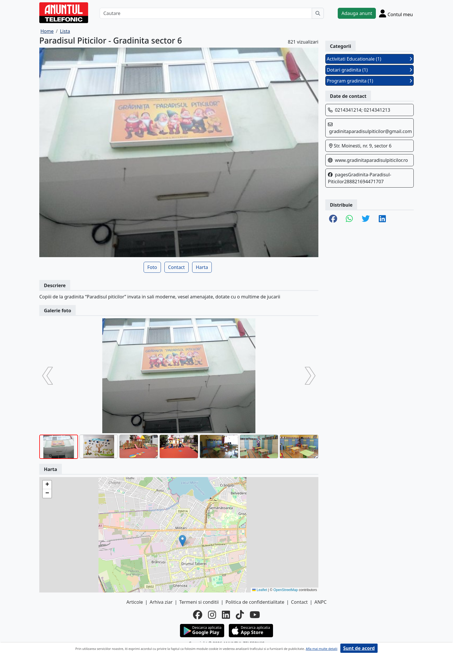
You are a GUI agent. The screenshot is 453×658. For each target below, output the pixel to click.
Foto (152, 267)
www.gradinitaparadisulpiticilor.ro (371, 160)
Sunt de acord (359, 648)
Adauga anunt (356, 13)
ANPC (320, 602)
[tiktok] (240, 615)
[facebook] (197, 615)
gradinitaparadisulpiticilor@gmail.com (370, 131)
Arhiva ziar (161, 602)
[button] (182, 541)
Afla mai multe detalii (321, 648)
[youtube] (255, 615)
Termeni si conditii (199, 602)
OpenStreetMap (285, 590)
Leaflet (259, 590)
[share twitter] (366, 219)
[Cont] (396, 13)
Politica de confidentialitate (254, 602)
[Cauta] (318, 13)
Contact (176, 267)
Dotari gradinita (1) (369, 70)
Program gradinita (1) (369, 81)
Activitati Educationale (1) (369, 59)
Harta (202, 267)
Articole (135, 602)
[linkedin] (226, 615)
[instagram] (212, 615)
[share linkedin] (382, 219)
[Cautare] (206, 13)
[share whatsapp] (349, 219)
